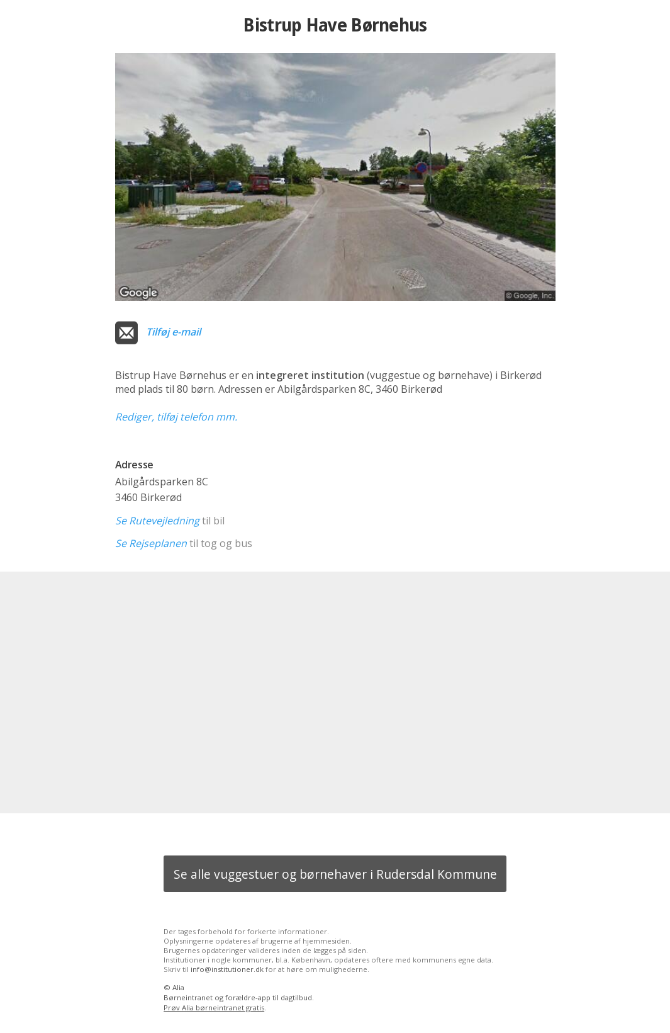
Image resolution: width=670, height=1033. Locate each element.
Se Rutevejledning (157, 521)
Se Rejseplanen (151, 543)
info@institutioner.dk (227, 969)
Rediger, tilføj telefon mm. (176, 417)
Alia (178, 987)
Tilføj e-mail (173, 332)
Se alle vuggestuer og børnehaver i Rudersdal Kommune (335, 874)
